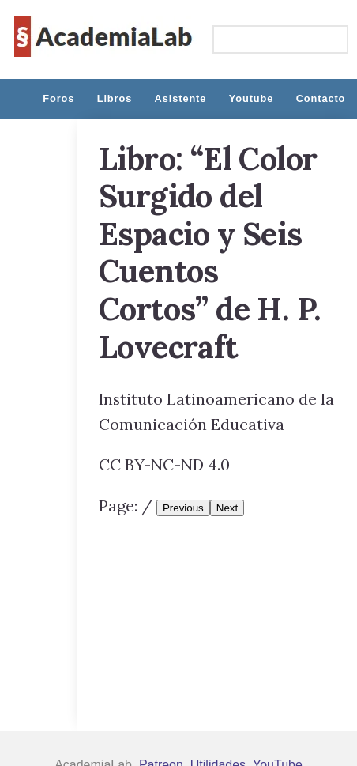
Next (227, 508)
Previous (183, 508)
